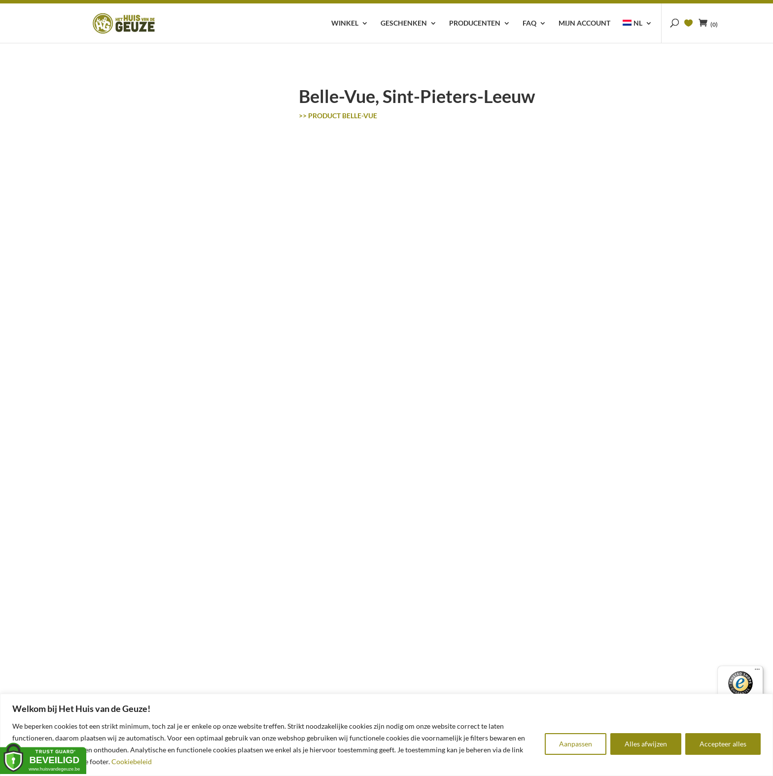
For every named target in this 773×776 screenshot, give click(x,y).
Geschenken (404, 23)
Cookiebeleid (131, 761)
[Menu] (757, 671)
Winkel (344, 23)
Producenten (474, 23)
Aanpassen (575, 744)
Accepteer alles (723, 744)
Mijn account (584, 23)
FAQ (529, 23)
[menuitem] (637, 31)
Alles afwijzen (646, 744)
